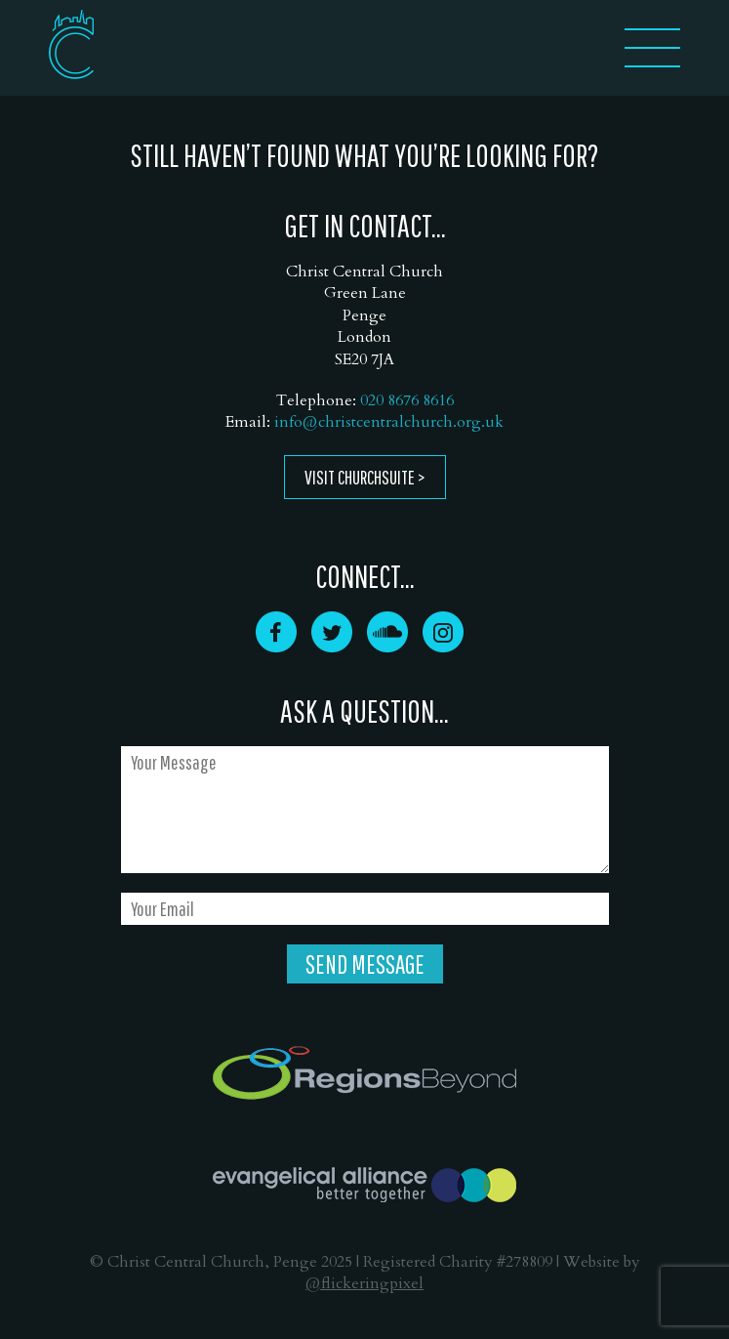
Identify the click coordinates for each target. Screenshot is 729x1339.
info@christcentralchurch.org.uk (389, 422)
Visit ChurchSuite (359, 477)
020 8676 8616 (407, 400)
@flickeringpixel (364, 1283)
